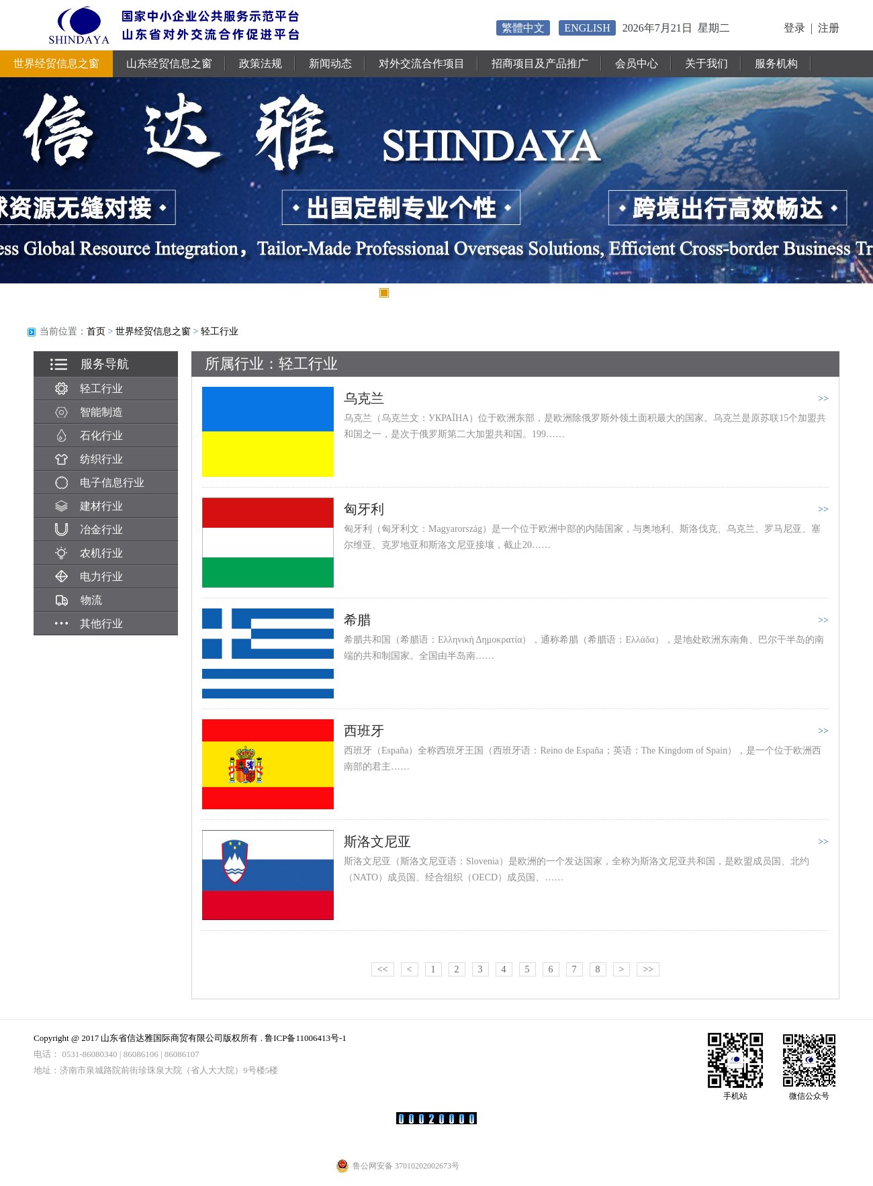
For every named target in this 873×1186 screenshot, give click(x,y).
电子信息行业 (99, 482)
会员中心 (636, 63)
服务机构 (776, 63)
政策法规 (260, 63)
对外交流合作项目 (422, 63)
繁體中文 (523, 28)
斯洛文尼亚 (377, 841)
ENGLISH (587, 28)
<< (382, 969)
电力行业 (89, 576)
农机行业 (89, 553)
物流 (78, 600)
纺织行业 (89, 459)
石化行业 (89, 435)
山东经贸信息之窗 (169, 63)
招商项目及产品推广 (540, 63)
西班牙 (364, 730)
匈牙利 (364, 509)
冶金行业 (89, 529)
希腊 (357, 619)
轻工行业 (219, 331)
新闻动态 (330, 63)
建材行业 (89, 506)
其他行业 (89, 623)
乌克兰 (364, 398)
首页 (96, 331)
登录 (794, 28)
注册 (828, 28)
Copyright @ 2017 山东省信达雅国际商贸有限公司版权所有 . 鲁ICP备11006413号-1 (190, 1038)
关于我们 (706, 63)
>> (648, 969)
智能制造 (89, 412)
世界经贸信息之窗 (56, 63)
